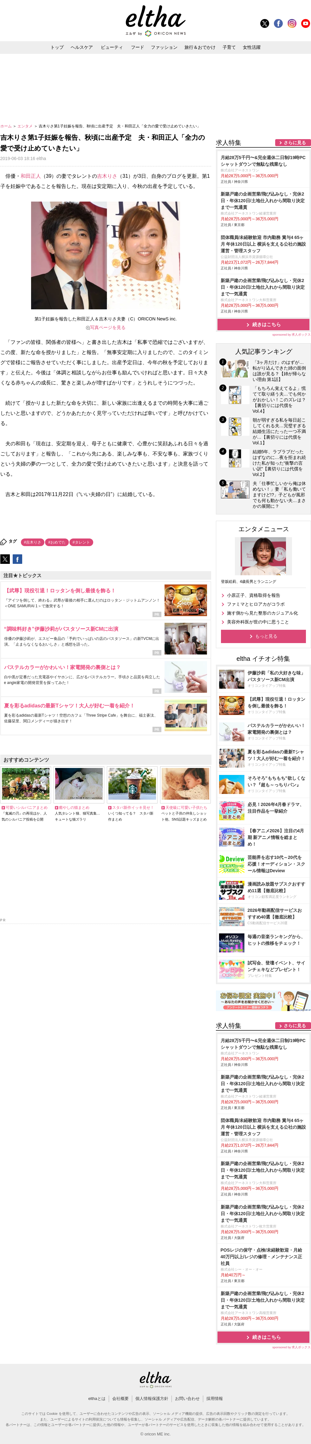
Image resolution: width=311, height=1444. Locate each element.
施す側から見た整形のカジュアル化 (262, 613)
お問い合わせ (187, 1398)
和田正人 (31, 176)
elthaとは (96, 1398)
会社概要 (120, 1398)
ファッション (164, 47)
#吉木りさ (33, 542)
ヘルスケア (82, 47)
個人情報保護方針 (151, 1398)
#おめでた (57, 542)
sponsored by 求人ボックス (291, 334)
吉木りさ (107, 176)
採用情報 (214, 1398)
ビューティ (112, 47)
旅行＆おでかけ (200, 47)
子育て (229, 47)
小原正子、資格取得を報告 (253, 595)
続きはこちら (266, 324)
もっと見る (266, 636)
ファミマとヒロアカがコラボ (256, 604)
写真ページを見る (108, 327)
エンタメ (25, 126)
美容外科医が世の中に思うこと (258, 621)
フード (137, 47)
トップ (57, 47)
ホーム (6, 126)
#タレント (81, 542)
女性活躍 (252, 47)
